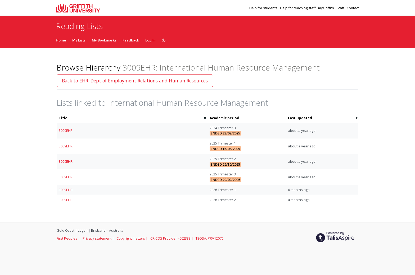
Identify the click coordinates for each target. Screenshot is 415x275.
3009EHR (66, 130)
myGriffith (326, 8)
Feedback (131, 40)
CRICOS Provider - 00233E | (172, 238)
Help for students (263, 8)
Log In (150, 40)
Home (61, 40)
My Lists (78, 40)
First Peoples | (69, 238)
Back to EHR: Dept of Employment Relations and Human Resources (135, 80)
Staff (341, 8)
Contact (353, 8)
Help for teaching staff (298, 8)
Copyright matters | (132, 238)
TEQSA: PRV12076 (209, 238)
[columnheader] (132, 118)
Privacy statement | (99, 238)
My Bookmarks (104, 40)
